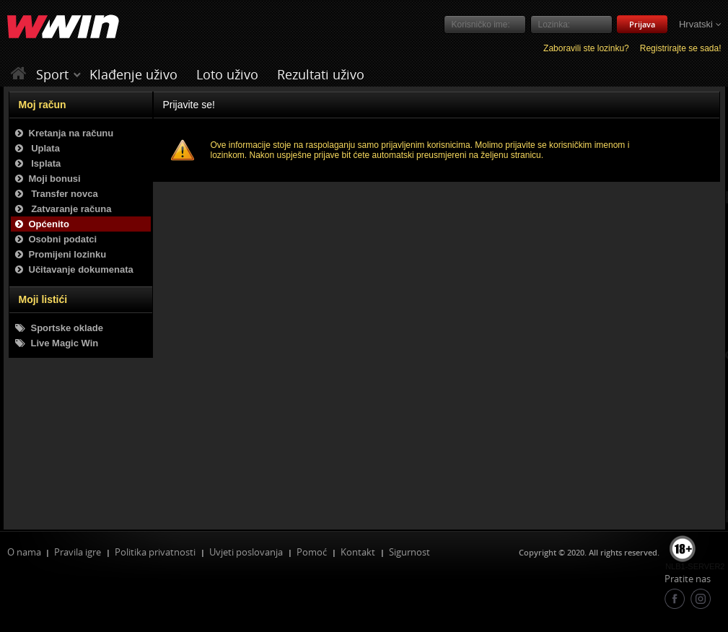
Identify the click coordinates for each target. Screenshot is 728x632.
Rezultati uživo (320, 74)
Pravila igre (77, 551)
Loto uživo (227, 74)
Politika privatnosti (155, 551)
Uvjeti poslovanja (246, 551)
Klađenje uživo (133, 74)
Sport (52, 74)
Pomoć (312, 551)
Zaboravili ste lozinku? (586, 48)
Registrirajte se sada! (681, 48)
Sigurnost (409, 551)
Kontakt (358, 551)
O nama (24, 551)
